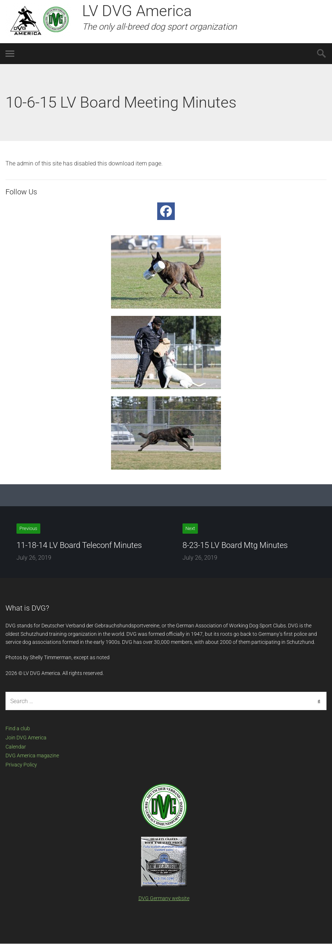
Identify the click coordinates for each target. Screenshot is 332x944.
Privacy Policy (21, 765)
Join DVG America (26, 737)
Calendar (15, 747)
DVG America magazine (32, 755)
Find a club (17, 728)
